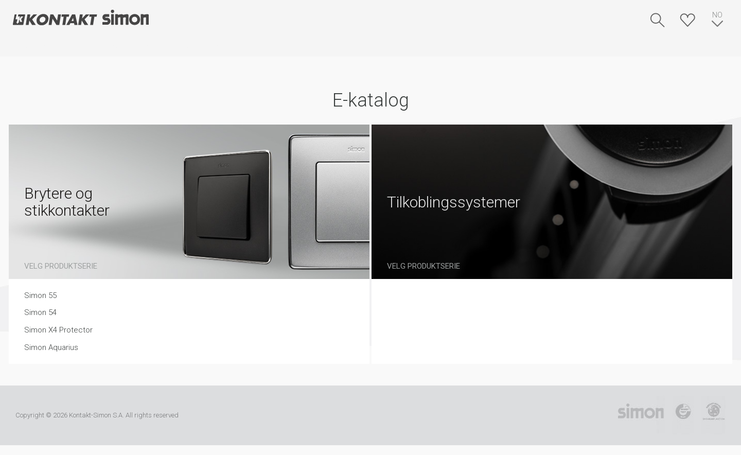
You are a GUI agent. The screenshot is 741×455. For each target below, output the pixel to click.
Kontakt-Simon (80, 18)
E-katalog (76, 46)
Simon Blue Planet (713, 415)
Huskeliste (687, 20)
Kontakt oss (271, 46)
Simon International (640, 415)
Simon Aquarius (51, 347)
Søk (657, 20)
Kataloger (180, 46)
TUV (683, 415)
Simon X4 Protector (58, 330)
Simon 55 (40, 295)
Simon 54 (40, 312)
